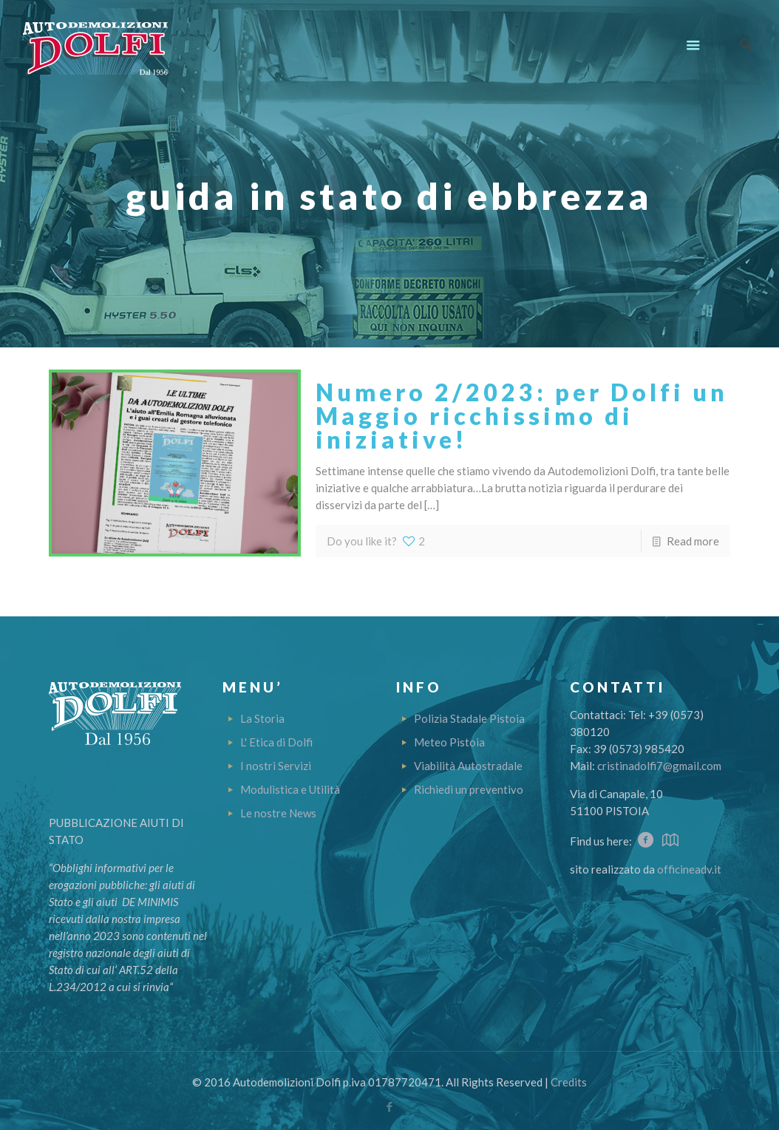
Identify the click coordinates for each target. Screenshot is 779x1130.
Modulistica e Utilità (290, 789)
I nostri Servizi (275, 765)
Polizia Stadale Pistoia (469, 718)
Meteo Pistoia (449, 742)
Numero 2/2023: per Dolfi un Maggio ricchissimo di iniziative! (522, 416)
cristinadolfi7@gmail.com (659, 765)
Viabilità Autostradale (468, 765)
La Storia (262, 718)
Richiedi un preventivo (468, 789)
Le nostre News (278, 813)
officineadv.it (689, 869)
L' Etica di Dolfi (276, 742)
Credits (569, 1082)
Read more (693, 541)
